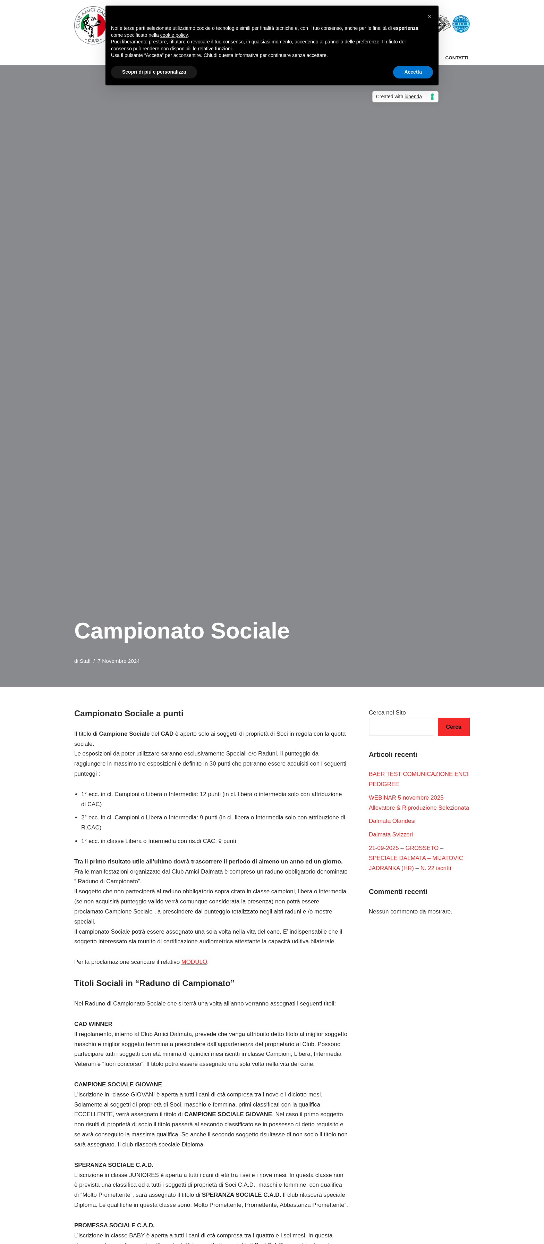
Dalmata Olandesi (392, 821)
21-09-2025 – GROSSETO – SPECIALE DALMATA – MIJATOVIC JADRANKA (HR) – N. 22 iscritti (416, 858)
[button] (429, 16)
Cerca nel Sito (387, 712)
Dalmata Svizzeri (391, 835)
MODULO (195, 962)
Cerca (453, 727)
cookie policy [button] (174, 35)
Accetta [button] (413, 72)
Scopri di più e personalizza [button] (154, 72)
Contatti (456, 57)
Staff (85, 661)
